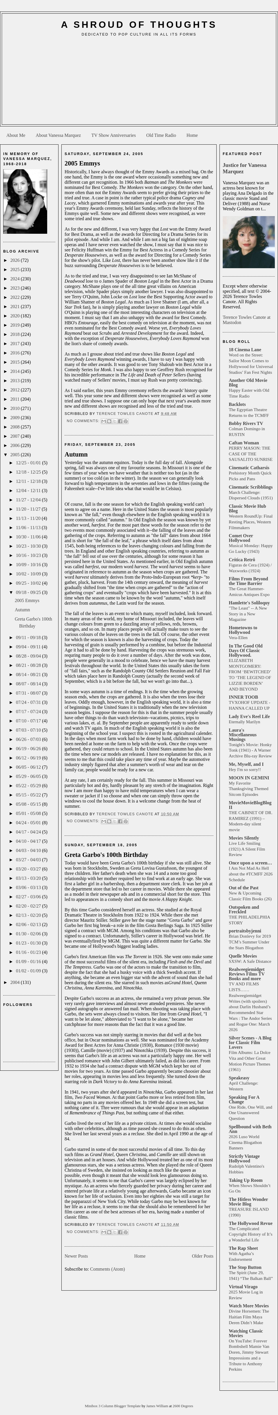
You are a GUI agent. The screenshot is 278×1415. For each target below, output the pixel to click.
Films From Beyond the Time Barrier (248, 581)
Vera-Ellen (238, 637)
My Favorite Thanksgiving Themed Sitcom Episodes (248, 789)
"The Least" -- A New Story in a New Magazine (248, 614)
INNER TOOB (243, 697)
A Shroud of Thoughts (139, 24)
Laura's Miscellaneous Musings (243, 735)
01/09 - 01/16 (29, 961)
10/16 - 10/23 (29, 555)
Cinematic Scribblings (251, 487)
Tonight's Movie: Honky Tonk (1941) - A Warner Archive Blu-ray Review (250, 750)
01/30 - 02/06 (29, 933)
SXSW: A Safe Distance (250, 961)
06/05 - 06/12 (29, 767)
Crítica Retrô (242, 559)
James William (157, 1406)
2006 (15, 445)
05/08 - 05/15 (29, 804)
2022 (15, 297)
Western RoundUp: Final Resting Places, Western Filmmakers (250, 522)
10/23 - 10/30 (29, 546)
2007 (15, 436)
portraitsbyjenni (245, 930)
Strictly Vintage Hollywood (244, 1158)
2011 (15, 399)
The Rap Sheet (243, 1248)
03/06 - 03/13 (29, 887)
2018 (15, 334)
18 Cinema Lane (245, 349)
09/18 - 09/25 (29, 592)
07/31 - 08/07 (29, 693)
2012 (15, 389)
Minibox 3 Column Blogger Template (113, 1406)
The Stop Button (245, 1267)
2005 (15, 454)
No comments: (84, 421)
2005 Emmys (27, 600)
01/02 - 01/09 (29, 970)
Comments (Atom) (107, 1269)
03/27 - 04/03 (29, 859)
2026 (15, 260)
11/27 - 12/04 (29, 499)
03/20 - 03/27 (29, 868)
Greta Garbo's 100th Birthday (106, 854)
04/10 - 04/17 (29, 841)
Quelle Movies (243, 956)
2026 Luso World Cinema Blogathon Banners (245, 1142)
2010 (15, 408)
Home (192, 135)
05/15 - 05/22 (29, 794)
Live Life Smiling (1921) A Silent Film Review (247, 849)
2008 (15, 426)
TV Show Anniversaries (113, 135)
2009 (15, 417)
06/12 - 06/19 (29, 757)
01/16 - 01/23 (29, 952)
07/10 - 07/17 (29, 720)
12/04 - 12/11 (29, 490)
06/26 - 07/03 (29, 739)
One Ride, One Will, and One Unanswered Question (250, 1113)
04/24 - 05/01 (29, 822)
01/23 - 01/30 (29, 943)
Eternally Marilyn (244, 721)
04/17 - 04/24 (29, 831)
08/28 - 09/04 (29, 656)
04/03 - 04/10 (29, 850)
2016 (15, 352)
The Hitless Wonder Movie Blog (248, 1201)
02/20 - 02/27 (29, 906)
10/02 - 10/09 (29, 573)
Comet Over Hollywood (241, 538)
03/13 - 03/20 (29, 878)
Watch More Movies (249, 1305)
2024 (15, 278)
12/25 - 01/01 (29, 462)
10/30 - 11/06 (29, 536)
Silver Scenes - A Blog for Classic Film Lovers (250, 1042)
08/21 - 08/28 (29, 665)
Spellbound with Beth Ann (250, 1129)
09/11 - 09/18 (29, 637)
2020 (15, 315)
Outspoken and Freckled (244, 909)
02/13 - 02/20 (29, 915)
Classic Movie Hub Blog (247, 508)
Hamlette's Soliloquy (249, 602)
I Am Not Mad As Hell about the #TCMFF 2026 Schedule (250, 874)
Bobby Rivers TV (246, 423)
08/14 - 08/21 (29, 674)
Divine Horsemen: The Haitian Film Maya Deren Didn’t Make (249, 1317)
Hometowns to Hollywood (243, 630)
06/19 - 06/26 (29, 748)
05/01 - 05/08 (29, 813)
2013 (15, 380)
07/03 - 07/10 (29, 730)
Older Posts (202, 1256)
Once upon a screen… (250, 862)
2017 (15, 343)
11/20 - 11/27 (29, 509)
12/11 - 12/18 (29, 481)
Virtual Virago (243, 1286)
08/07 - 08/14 (29, 683)
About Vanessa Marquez (58, 135)
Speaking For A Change (244, 1099)
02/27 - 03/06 (29, 896)
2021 (15, 306)
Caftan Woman (244, 442)
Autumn (22, 609)
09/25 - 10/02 (29, 583)
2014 (15, 371)
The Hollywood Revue (250, 1223)
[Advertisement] (139, 82)
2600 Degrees (183, 1406)
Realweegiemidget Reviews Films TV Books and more (247, 974)
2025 (15, 269)
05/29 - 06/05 (29, 776)
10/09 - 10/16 (29, 564)
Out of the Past (244, 887)
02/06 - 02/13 (29, 924)
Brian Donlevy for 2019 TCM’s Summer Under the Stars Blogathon (250, 942)
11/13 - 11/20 (29, 518)
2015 (15, 362)
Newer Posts (76, 1256)
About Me (15, 135)
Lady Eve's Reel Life (249, 716)
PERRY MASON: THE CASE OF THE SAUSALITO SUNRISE (250, 454)
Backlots (237, 404)
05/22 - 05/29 (29, 785)
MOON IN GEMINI (249, 777)
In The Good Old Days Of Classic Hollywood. (246, 650)
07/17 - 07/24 (29, 711)
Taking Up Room (246, 1180)
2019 (15, 325)
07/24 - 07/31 (29, 702)
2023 (15, 288)
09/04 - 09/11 (29, 646)
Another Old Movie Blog (248, 382)
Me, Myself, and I (246, 764)
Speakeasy (239, 1077)
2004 (15, 982)
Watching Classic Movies (246, 1333)
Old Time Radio (161, 135)
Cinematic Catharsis (249, 467)
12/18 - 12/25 (29, 472)
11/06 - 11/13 (29, 527)
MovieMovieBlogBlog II (250, 805)
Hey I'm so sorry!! (245, 769)
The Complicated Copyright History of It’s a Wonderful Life (250, 1234)
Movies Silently (244, 838)
